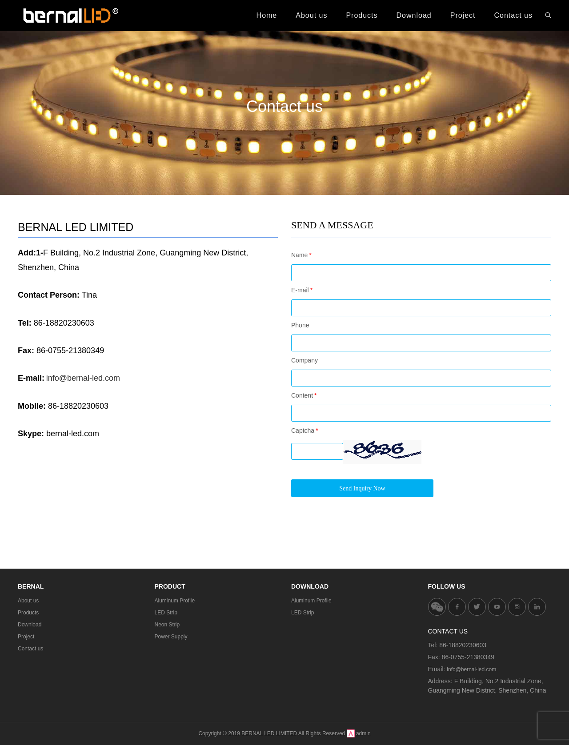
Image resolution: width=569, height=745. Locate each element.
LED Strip (166, 613)
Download (29, 624)
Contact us (30, 648)
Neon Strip (167, 624)
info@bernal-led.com (471, 669)
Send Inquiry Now (362, 488)
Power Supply (171, 636)
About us (28, 601)
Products (28, 613)
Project (26, 636)
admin (363, 733)
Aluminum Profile (175, 601)
